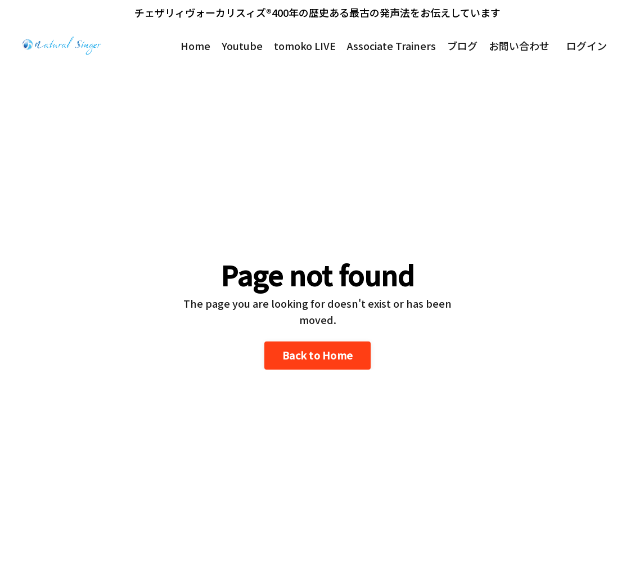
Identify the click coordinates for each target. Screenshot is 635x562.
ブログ (462, 45)
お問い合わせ (519, 45)
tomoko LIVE (305, 45)
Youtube (242, 45)
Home (195, 45)
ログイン (586, 45)
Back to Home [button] (317, 355)
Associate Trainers (391, 45)
